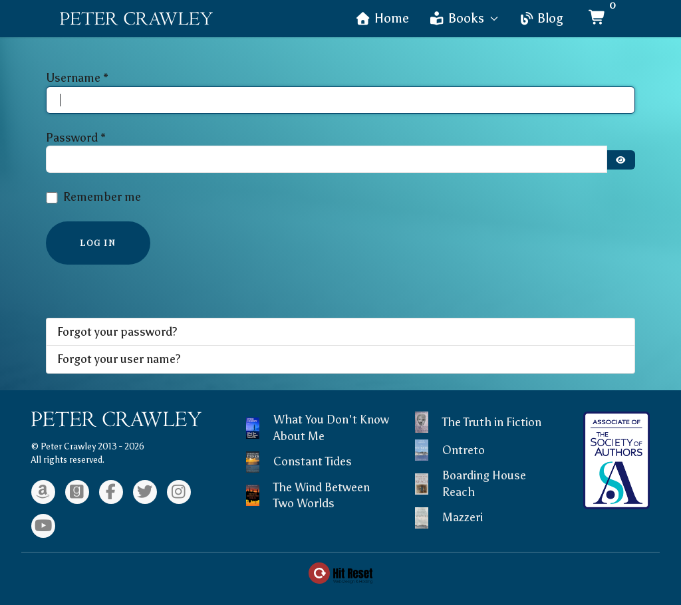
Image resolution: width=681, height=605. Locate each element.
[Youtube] (43, 526)
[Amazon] (43, 492)
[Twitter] (145, 492)
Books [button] (464, 18)
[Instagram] (179, 492)
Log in (98, 242)
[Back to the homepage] (136, 18)
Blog (540, 18)
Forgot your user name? (119, 359)
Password (76, 137)
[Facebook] (111, 492)
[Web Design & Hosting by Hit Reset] (340, 571)
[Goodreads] (77, 492)
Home (382, 18)
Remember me (102, 196)
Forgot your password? (117, 331)
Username (77, 77)
